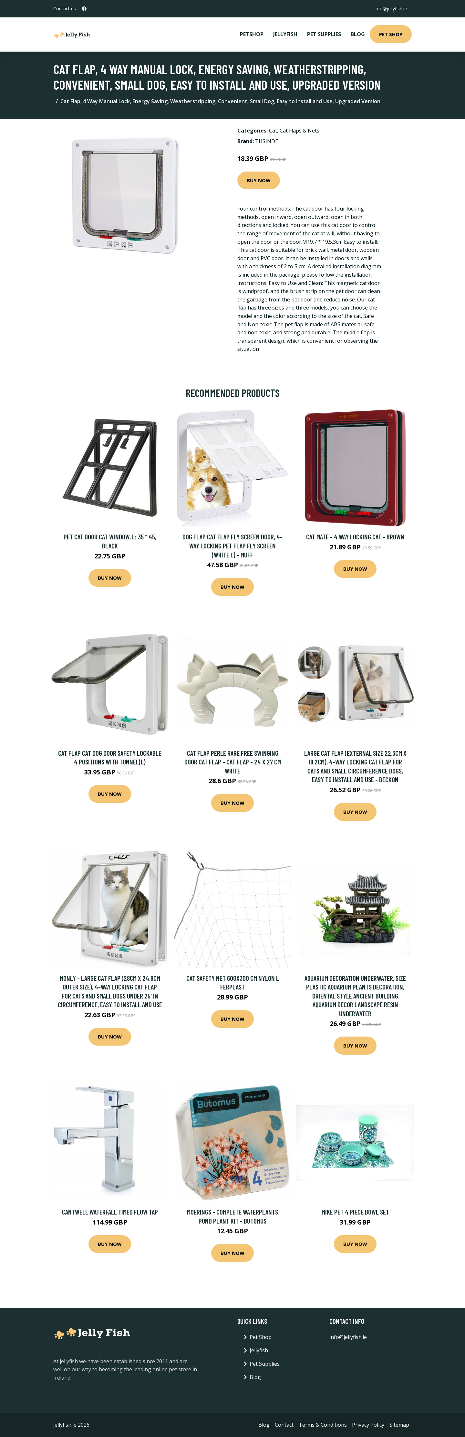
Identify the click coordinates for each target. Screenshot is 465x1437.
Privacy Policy (368, 1424)
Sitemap (399, 1424)
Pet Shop (390, 34)
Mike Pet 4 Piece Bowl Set (355, 1212)
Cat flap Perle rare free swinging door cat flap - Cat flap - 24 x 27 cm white (232, 762)
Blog (358, 34)
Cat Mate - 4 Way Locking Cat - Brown (355, 537)
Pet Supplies (324, 34)
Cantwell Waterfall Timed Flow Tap (110, 1212)
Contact (284, 1424)
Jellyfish (285, 34)
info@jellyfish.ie (390, 8)
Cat (273, 130)
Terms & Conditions (323, 1424)
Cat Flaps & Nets (299, 130)
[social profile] (84, 9)
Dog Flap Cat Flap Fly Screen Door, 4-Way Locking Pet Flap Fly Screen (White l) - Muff (232, 545)
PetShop (252, 34)
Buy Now (259, 180)
